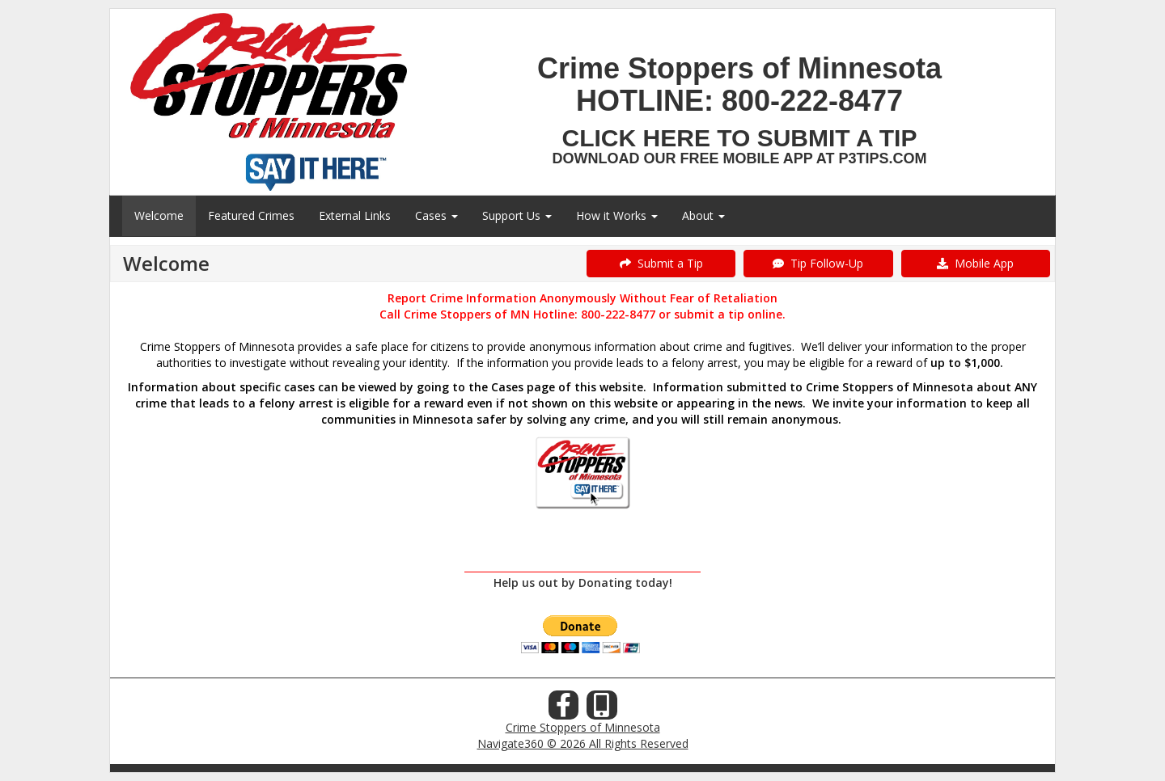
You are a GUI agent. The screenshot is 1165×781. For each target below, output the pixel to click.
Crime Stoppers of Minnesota (583, 727)
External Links (355, 215)
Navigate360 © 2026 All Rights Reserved (582, 743)
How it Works (617, 215)
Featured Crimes (251, 215)
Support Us (517, 215)
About (703, 215)
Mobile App (975, 263)
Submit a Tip (661, 263)
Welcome (159, 215)
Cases (436, 215)
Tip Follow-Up (818, 263)
